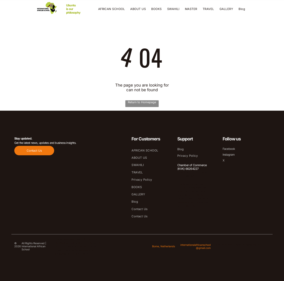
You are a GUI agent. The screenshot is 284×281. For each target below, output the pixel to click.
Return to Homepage (142, 102)
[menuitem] (111, 9)
